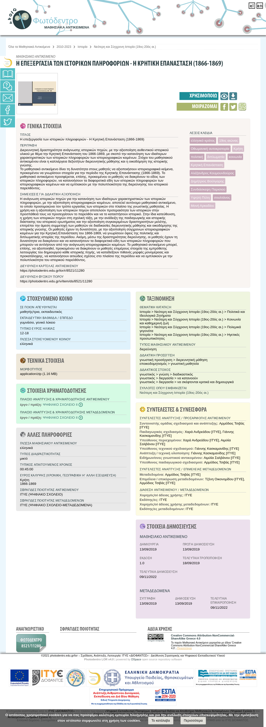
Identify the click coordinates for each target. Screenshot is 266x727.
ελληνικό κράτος (203, 140)
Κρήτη (238, 149)
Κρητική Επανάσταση (207, 165)
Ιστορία (82, 47)
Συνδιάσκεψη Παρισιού (208, 189)
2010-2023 (64, 47)
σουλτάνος (222, 197)
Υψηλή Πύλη (200, 197)
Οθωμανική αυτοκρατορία (210, 149)
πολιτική (197, 157)
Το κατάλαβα (160, 720)
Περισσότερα (184, 648)
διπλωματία (216, 157)
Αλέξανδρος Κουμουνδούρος (212, 173)
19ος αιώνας (228, 140)
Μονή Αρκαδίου (202, 206)
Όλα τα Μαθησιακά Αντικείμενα (29, 47)
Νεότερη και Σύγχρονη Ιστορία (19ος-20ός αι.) (125, 47)
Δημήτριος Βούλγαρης (207, 181)
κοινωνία (235, 157)
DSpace (136, 659)
